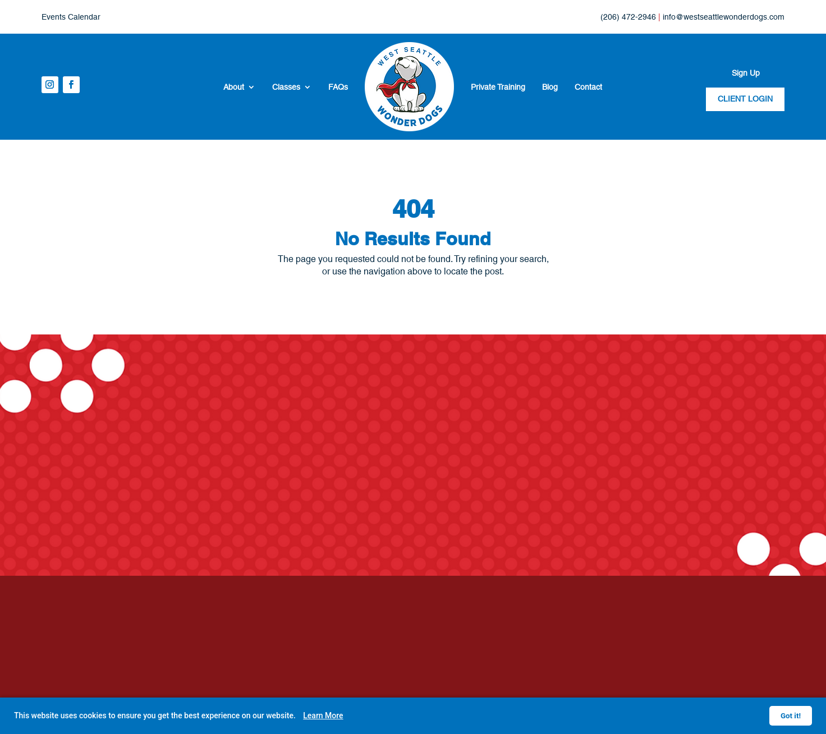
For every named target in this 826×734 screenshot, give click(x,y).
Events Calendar (71, 16)
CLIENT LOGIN (745, 98)
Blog (550, 86)
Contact (588, 86)
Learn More (323, 715)
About (233, 86)
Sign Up (746, 72)
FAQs (338, 86)
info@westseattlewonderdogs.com (723, 16)
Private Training (498, 86)
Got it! (791, 716)
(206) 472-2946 (628, 16)
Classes (286, 86)
